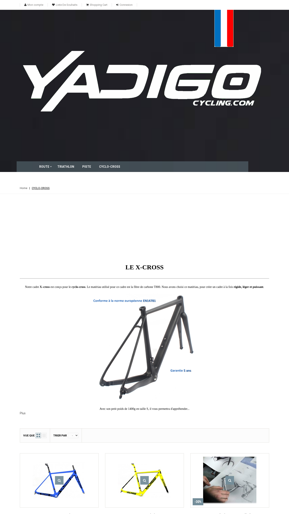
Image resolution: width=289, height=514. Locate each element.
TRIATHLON (103, 20)
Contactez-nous (178, 453)
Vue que (29, 284)
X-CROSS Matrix (59, 364)
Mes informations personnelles (136, 472)
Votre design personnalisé (230, 364)
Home (23, 36)
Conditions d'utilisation (183, 459)
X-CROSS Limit (144, 364)
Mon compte (140, 443)
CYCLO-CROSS (147, 20)
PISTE (124, 20)
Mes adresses (135, 464)
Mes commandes (136, 453)
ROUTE (82, 20)
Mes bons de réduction (139, 479)
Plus (23, 262)
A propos (174, 464)
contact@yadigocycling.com (234, 479)
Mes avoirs (133, 459)
